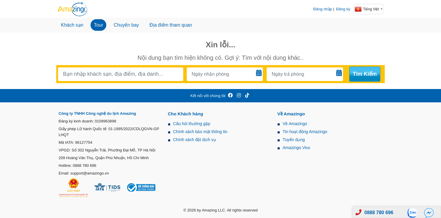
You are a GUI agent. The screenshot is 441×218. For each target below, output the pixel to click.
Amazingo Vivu (296, 147)
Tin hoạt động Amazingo (305, 131)
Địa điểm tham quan (170, 25)
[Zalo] (414, 212)
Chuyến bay (126, 25)
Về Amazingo (295, 123)
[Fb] (429, 212)
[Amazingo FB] (230, 95)
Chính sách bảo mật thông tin (200, 131)
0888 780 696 (378, 212)
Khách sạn (72, 25)
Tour (98, 25)
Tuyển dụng (294, 139)
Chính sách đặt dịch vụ (194, 139)
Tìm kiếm (365, 74)
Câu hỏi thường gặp (191, 123)
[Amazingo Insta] (238, 95)
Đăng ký (343, 9)
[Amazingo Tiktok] (247, 95)
